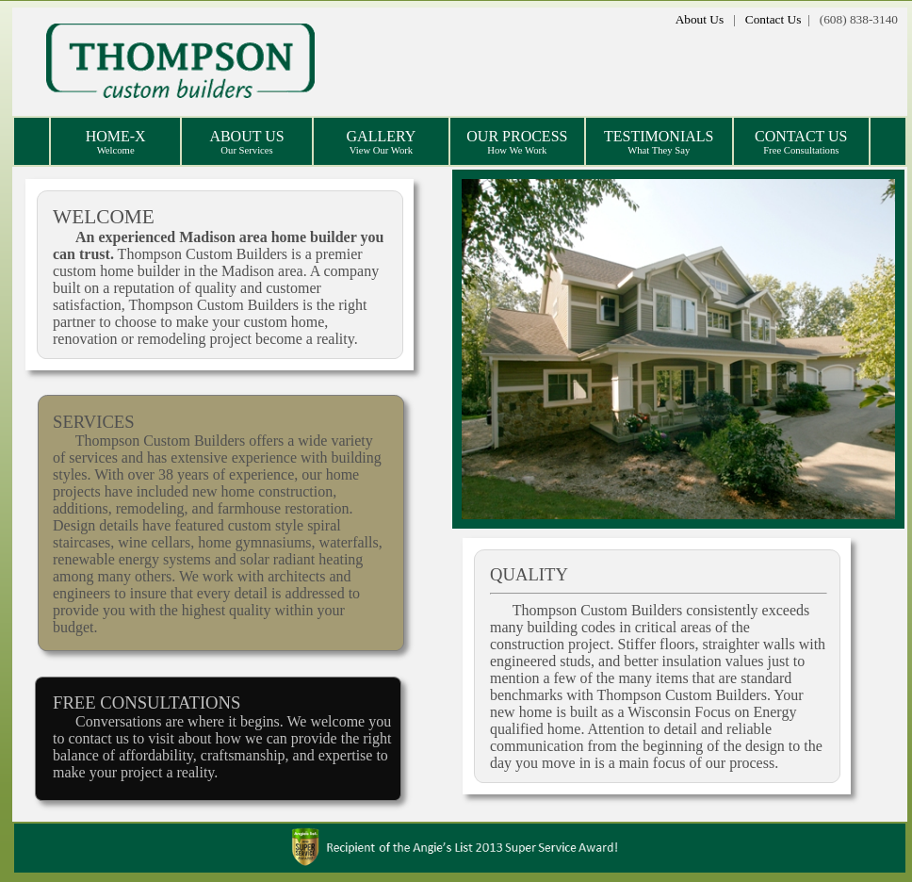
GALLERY (381, 141)
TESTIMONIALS (658, 141)
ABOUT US (246, 141)
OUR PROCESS (516, 141)
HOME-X (116, 141)
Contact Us (773, 19)
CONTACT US (801, 141)
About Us (700, 19)
